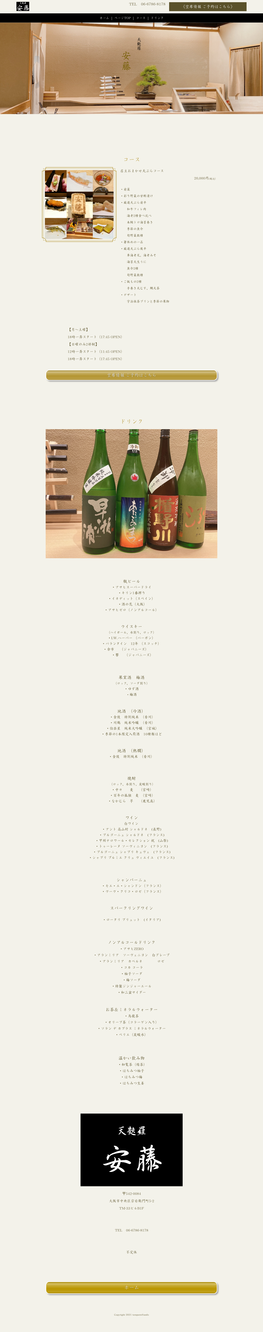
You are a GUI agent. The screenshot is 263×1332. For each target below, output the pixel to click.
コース (141, 18)
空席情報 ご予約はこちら (131, 375)
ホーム (104, 18)
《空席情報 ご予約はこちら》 (208, 7)
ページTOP (122, 18)
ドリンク (157, 18)
